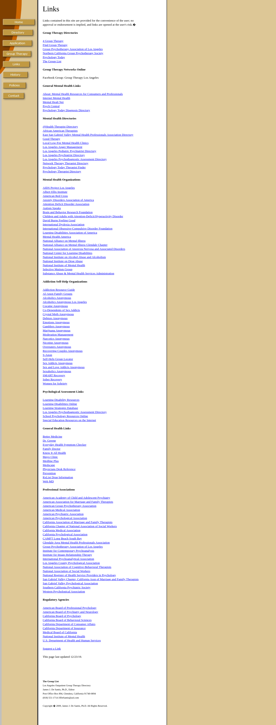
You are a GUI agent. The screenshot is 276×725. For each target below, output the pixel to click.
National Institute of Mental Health (64, 265)
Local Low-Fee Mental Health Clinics (66, 143)
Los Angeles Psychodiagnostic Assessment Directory (75, 159)
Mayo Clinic (50, 457)
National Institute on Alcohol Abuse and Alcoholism (74, 257)
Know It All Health (54, 452)
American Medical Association (61, 510)
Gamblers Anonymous (56, 326)
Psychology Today (54, 57)
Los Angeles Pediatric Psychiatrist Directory (69, 151)
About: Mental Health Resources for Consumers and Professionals (83, 94)
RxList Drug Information (58, 477)
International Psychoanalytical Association (68, 559)
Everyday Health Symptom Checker (64, 444)
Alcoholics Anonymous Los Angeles (65, 302)
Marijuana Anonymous (57, 330)
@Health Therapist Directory (60, 126)
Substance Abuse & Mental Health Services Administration (78, 273)
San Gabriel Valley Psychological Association (70, 583)
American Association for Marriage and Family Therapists (78, 501)
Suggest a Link (52, 648)
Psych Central (51, 106)
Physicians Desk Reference (59, 469)
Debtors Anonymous (55, 318)
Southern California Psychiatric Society (66, 587)
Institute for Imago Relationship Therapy (67, 554)
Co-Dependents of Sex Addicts (61, 310)
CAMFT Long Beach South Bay (62, 538)
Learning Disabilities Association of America (70, 232)
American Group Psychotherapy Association (69, 506)
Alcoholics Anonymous (57, 298)
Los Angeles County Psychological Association (71, 563)
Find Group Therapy (55, 45)
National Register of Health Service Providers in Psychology (79, 575)
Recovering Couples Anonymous (63, 351)
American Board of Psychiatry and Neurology (70, 612)
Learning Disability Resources (61, 399)
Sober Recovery (52, 379)
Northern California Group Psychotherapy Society (73, 53)
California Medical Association (61, 530)
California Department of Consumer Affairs (69, 624)
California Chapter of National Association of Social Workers (80, 526)
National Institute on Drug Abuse (63, 261)
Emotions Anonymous (56, 322)
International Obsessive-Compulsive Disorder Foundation (77, 228)
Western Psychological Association (64, 591)
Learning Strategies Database (60, 408)
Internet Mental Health (56, 98)
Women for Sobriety (55, 383)
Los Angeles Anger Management (62, 147)
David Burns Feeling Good (59, 220)
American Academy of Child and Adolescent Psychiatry (76, 497)
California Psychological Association (65, 534)
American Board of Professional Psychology (70, 607)
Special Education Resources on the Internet (69, 420)
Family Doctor (51, 448)
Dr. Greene (49, 440)
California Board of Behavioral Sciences (67, 620)
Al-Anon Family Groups (57, 293)
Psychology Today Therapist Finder (64, 167)
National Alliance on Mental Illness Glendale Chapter (75, 244)
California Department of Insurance (64, 628)
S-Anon (47, 355)
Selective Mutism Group (57, 269)
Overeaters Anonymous (57, 346)
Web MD (48, 481)
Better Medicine (52, 436)
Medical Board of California (60, 632)
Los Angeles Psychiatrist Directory (64, 155)
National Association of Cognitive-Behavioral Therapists (77, 567)
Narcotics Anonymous (56, 338)
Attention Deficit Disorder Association (66, 204)
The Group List (52, 61)
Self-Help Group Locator (58, 359)
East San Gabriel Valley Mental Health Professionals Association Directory (88, 134)
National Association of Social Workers (66, 571)
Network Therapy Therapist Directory (65, 163)
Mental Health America (57, 236)
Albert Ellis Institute (55, 191)
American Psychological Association (65, 518)
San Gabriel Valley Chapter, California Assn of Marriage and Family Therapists (91, 579)
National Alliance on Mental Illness (64, 240)
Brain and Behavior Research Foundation (68, 212)
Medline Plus (51, 461)
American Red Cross (55, 196)
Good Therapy (51, 138)
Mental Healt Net (53, 102)
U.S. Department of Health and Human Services (72, 640)
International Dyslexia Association (63, 224)
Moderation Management (58, 334)
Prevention (49, 473)
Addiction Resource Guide (59, 289)
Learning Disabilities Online (60, 404)
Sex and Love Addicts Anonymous (64, 367)
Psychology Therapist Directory (62, 171)
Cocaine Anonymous (55, 306)
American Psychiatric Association (63, 514)
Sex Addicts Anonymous (58, 363)
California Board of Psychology (62, 616)
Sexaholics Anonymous (57, 371)
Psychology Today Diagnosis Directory (66, 110)
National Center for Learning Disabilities (67, 253)
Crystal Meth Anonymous (58, 314)
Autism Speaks (52, 208)
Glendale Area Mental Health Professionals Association (76, 542)
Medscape (49, 465)
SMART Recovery (54, 375)
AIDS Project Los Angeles (59, 187)
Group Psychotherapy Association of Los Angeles (73, 49)
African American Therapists (60, 130)
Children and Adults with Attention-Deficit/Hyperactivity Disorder (83, 216)
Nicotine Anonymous (55, 342)
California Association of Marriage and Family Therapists (77, 522)
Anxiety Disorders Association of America (68, 200)
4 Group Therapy (53, 41)
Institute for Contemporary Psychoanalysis (68, 550)
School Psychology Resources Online (65, 416)
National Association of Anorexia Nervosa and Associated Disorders (84, 249)
